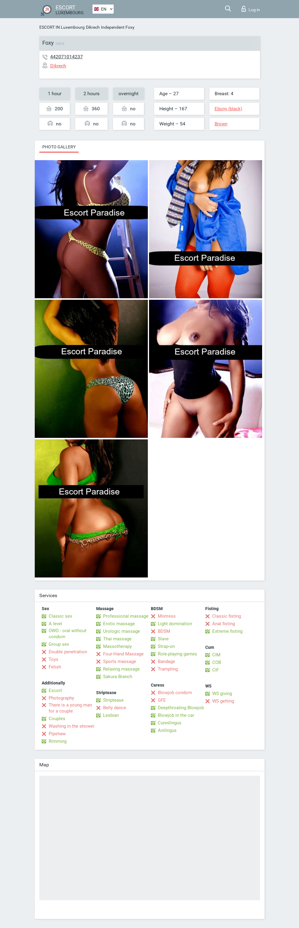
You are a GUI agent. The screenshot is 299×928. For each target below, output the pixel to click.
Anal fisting (223, 623)
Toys (53, 659)
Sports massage (119, 661)
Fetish (55, 667)
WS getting (223, 701)
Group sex (59, 644)
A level (55, 623)
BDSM (164, 631)
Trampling (168, 669)
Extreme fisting (227, 631)
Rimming (58, 741)
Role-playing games (177, 654)
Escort (55, 690)
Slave (163, 639)
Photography (61, 698)
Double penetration (68, 652)
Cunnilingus (169, 723)
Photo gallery (59, 146)
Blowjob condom (175, 692)
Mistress (167, 616)
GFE (162, 700)
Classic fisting (226, 616)
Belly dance (114, 707)
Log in (251, 8)
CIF (215, 670)
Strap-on (166, 646)
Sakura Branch (117, 676)
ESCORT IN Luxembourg (62, 27)
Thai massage (117, 639)
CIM (216, 655)
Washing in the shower (71, 726)
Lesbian (111, 715)
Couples (57, 718)
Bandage (166, 661)
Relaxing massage (121, 669)
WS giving (222, 693)
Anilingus (167, 730)
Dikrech (93, 27)
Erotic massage (119, 623)
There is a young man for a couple (70, 708)
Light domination (175, 623)
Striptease (113, 700)
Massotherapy (117, 646)
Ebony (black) (228, 109)
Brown (221, 124)
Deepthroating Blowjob (181, 707)
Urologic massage (121, 631)
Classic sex (60, 616)
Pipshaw (57, 733)
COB (216, 662)
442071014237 (66, 57)
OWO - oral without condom (67, 633)
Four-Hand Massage (123, 654)
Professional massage (125, 616)
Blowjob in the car (176, 715)
